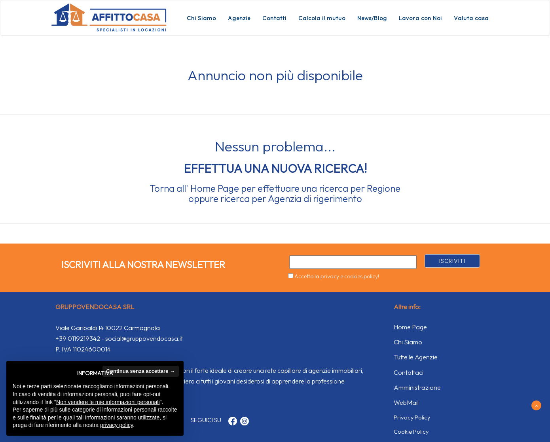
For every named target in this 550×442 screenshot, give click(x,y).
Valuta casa (471, 18)
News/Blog (372, 18)
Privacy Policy (412, 417)
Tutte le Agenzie (416, 357)
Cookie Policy (411, 431)
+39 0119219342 (77, 338)
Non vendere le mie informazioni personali (107, 402)
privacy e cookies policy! (350, 276)
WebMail (406, 402)
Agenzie (239, 18)
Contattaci (408, 372)
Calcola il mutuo (321, 18)
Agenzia (285, 198)
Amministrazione (417, 387)
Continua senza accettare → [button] (140, 371)
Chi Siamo (201, 18)
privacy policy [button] (116, 425)
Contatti (274, 18)
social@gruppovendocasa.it (144, 338)
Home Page (214, 188)
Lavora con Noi (420, 18)
